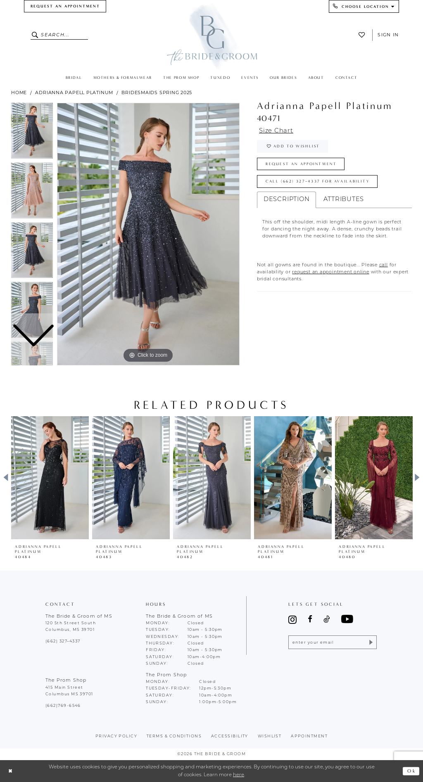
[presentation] (50, 477)
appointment (309, 736)
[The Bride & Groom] (212, 36)
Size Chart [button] (276, 131)
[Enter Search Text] (59, 35)
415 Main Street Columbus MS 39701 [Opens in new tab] (69, 691)
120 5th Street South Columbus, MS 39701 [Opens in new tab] (70, 626)
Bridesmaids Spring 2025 (156, 92)
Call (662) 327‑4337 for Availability (318, 181)
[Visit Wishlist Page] (363, 35)
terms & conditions (174, 736)
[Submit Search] (36, 35)
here (238, 775)
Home (19, 92)
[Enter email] (332, 642)
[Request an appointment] (65, 6)
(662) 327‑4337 (62, 641)
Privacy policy (116, 736)
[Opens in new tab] (383, 265)
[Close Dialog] (10, 771)
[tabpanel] (148, 234)
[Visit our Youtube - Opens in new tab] (347, 620)
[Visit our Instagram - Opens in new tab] (292, 619)
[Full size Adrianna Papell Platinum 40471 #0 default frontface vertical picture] (148, 234)
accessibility (229, 736)
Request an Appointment (301, 164)
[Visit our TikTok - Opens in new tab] (326, 619)
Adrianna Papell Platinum (74, 92)
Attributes (343, 200)
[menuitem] (65, 6)
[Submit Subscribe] (370, 642)
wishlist (270, 736)
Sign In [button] (388, 35)
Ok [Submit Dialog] (411, 771)
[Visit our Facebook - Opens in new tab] (310, 619)
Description (287, 200)
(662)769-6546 (63, 706)
